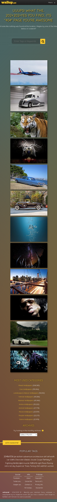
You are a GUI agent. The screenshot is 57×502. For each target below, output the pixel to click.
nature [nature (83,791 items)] (33, 462)
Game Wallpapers (26, 419)
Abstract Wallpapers (25, 400)
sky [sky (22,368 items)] (13, 466)
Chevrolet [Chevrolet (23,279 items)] (19, 459)
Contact (5, 497)
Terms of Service (39, 481)
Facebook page (17, 478)
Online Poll (28, 481)
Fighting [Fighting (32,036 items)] (9, 463)
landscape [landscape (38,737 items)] (18, 463)
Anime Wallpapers (26, 404)
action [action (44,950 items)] (20, 456)
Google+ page (17, 484)
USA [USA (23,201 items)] (38, 466)
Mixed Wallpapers (25, 385)
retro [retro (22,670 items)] (7, 466)
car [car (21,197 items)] (8, 459)
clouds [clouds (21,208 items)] (33, 459)
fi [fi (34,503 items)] (51, 459)
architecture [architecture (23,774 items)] (38, 456)
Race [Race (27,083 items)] (44, 463)
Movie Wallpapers (26, 412)
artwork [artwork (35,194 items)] (51, 456)
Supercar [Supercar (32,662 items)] (20, 466)
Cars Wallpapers (25, 389)
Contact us (28, 484)
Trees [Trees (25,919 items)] (27, 466)
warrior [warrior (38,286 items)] (43, 466)
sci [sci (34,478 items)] (11, 466)
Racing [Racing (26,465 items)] (50, 463)
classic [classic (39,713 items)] (27, 459)
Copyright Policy (39, 478)
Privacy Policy (39, 484)
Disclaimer (39, 488)
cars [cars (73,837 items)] (12, 459)
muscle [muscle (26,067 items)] (26, 463)
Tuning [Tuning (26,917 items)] (33, 466)
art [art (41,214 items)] (45, 456)
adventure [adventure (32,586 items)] (28, 456)
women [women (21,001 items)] (50, 466)
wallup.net (5, 492)
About (28, 478)
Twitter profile (17, 481)
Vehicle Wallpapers (26, 397)
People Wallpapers (26, 415)
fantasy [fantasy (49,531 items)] (46, 459)
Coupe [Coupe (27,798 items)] (39, 459)
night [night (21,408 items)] (39, 463)
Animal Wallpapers (26, 408)
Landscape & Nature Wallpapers (26, 393)
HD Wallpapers (28, 488)
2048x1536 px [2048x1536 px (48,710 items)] (10, 456)
